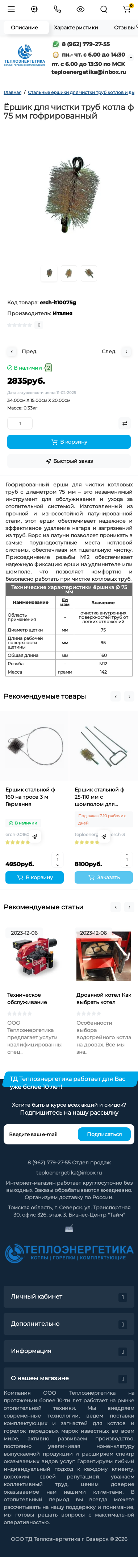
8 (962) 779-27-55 (80, 44)
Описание (24, 27)
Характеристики (76, 27)
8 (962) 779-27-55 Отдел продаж (69, 1162)
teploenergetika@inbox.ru (69, 1172)
